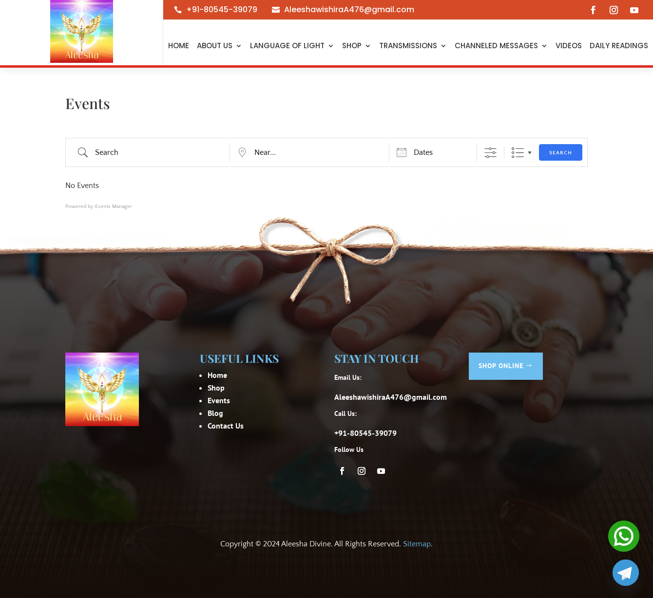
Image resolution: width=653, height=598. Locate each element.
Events (219, 400)
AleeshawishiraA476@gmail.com (349, 9)
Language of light (287, 45)
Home (178, 45)
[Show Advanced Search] (490, 153)
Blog (215, 413)
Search (560, 153)
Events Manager (113, 206)
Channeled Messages (496, 45)
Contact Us (226, 425)
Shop (352, 45)
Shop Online (501, 365)
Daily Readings (619, 45)
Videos (569, 45)
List (518, 153)
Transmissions (408, 45)
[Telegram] (626, 573)
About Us (214, 45)
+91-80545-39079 (221, 9)
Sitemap (417, 544)
